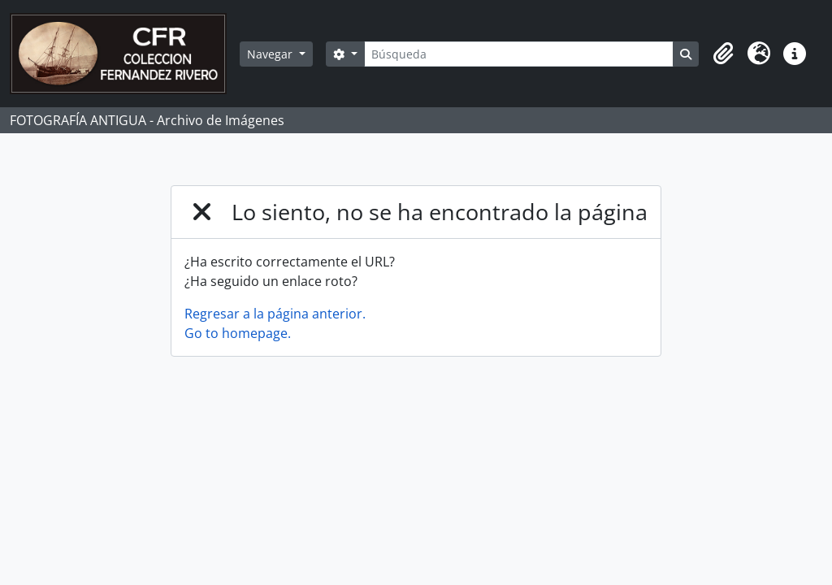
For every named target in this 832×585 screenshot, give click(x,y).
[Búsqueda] (519, 54)
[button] (723, 54)
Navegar (271, 54)
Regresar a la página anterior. (275, 314)
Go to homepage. (237, 333)
